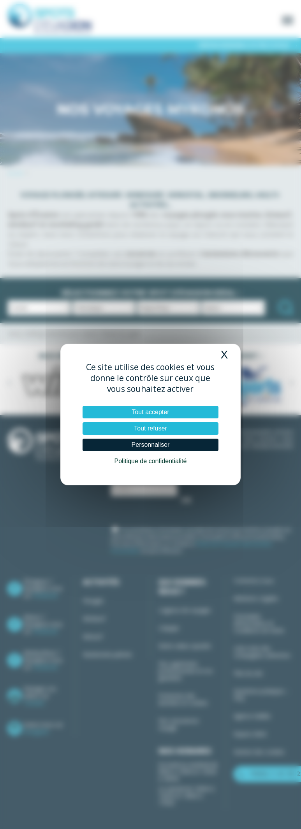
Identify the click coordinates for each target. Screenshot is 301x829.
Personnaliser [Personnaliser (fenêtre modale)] (151, 444)
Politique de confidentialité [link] (150, 461)
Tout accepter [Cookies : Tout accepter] (150, 412)
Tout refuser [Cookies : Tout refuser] (150, 428)
